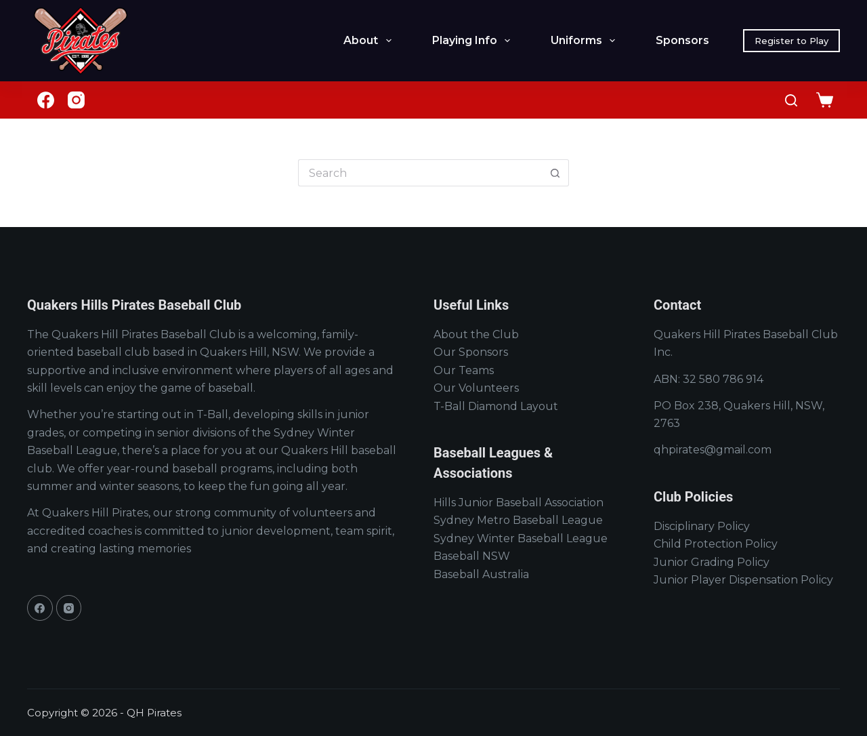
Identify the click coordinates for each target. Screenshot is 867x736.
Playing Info (473, 41)
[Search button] (555, 172)
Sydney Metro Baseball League (518, 520)
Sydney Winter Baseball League (521, 538)
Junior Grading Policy (711, 562)
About (369, 41)
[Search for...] (420, 172)
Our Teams (464, 370)
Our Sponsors (471, 352)
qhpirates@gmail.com (712, 449)
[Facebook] (45, 99)
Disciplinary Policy (702, 526)
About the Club (476, 334)
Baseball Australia (481, 574)
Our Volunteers (476, 388)
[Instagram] (76, 99)
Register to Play (791, 40)
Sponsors (682, 40)
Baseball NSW (472, 556)
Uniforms (585, 41)
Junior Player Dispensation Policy (743, 579)
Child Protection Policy (716, 543)
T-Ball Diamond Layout (496, 406)
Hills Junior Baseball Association (519, 502)
